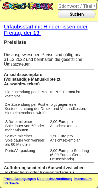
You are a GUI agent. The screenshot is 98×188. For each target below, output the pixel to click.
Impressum (82, 179)
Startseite (11, 183)
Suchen (77, 14)
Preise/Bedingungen (19, 179)
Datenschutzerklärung (54, 179)
